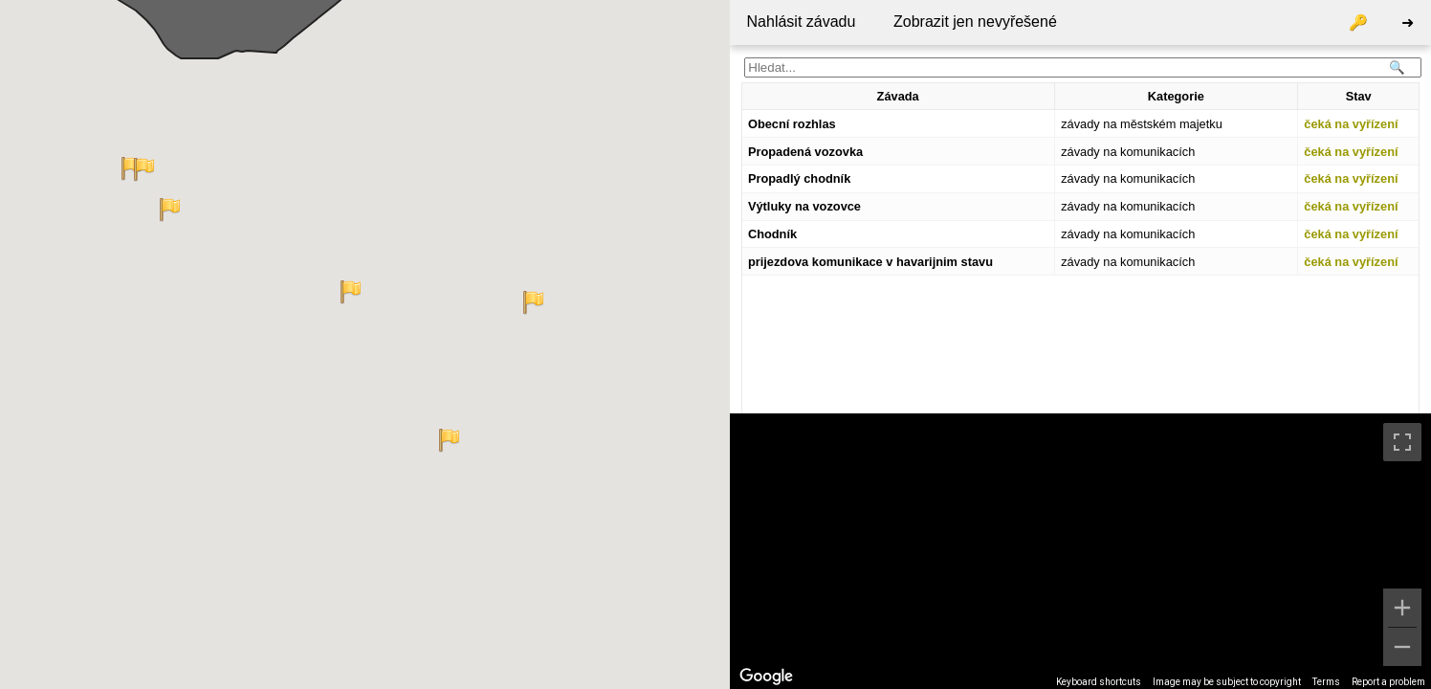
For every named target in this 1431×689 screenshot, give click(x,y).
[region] (1080, 551)
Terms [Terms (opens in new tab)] (1326, 682)
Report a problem (1388, 682)
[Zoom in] (1402, 608)
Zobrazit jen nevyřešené (975, 21)
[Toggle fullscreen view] (1402, 442)
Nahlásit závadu (801, 21)
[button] (351, 292)
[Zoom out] (1402, 647)
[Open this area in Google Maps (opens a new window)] (766, 676)
